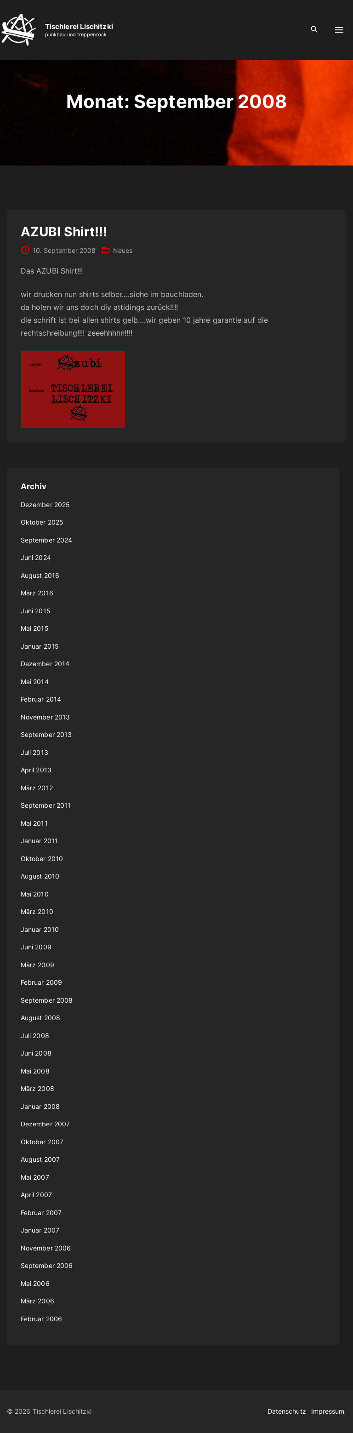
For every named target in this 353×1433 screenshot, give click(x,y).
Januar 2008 (40, 1106)
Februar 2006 (41, 1319)
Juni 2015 (36, 611)
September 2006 (47, 1265)
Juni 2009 (36, 947)
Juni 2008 (36, 1053)
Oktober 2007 (42, 1142)
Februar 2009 (41, 982)
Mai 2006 (35, 1283)
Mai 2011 (34, 823)
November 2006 (46, 1248)
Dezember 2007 (45, 1124)
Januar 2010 (40, 929)
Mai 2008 (35, 1071)
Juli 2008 (35, 1035)
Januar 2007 (40, 1230)
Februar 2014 (41, 699)
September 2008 (47, 1000)
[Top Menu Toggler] (339, 30)
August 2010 (40, 876)
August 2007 (40, 1159)
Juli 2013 (34, 752)
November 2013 (45, 717)
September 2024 (46, 540)
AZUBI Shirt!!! (64, 232)
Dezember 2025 (45, 504)
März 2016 (37, 593)
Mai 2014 (35, 681)
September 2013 (46, 734)
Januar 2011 (39, 841)
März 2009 (37, 965)
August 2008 (40, 1018)
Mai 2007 (35, 1177)
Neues (122, 250)
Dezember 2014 (45, 664)
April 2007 (36, 1195)
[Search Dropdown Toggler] (314, 29)
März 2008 (37, 1088)
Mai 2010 (35, 894)
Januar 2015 (40, 646)
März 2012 (37, 788)
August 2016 (40, 575)
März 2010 (37, 911)
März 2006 (37, 1301)
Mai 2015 (35, 628)
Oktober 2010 (42, 858)
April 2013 (36, 770)
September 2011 (46, 805)
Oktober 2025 (42, 522)
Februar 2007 (41, 1212)
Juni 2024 (36, 557)
